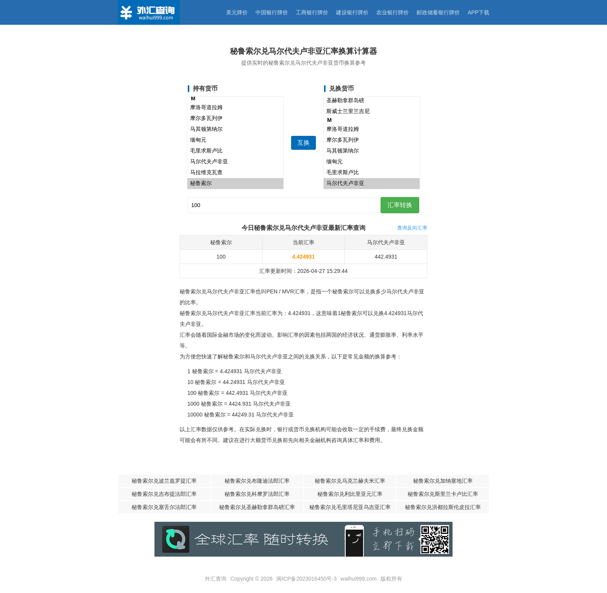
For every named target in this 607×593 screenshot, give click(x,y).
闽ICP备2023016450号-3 (306, 579)
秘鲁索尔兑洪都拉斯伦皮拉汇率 (443, 507)
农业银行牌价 (392, 12)
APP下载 (478, 12)
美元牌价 (237, 12)
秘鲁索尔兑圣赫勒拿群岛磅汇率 (257, 507)
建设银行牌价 (352, 12)
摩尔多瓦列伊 (235, 118)
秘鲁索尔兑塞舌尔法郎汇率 (164, 507)
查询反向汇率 (412, 228)
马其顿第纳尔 (235, 129)
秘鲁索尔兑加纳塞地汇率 (443, 481)
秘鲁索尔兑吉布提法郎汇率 (164, 494)
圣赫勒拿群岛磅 (372, 100)
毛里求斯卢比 (235, 151)
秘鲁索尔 (235, 183)
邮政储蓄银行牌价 (438, 12)
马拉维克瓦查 (235, 172)
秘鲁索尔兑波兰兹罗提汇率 (164, 481)
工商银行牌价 (312, 12)
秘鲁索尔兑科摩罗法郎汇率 (257, 494)
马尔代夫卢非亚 (235, 161)
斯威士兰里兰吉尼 (372, 111)
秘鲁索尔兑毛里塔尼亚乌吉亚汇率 (350, 507)
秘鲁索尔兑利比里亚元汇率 (349, 494)
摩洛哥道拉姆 (235, 107)
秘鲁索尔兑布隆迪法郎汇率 (257, 481)
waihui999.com (359, 579)
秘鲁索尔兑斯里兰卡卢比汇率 (443, 494)
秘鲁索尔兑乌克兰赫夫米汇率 (350, 481)
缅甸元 (235, 140)
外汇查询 (215, 579)
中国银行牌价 (271, 12)
